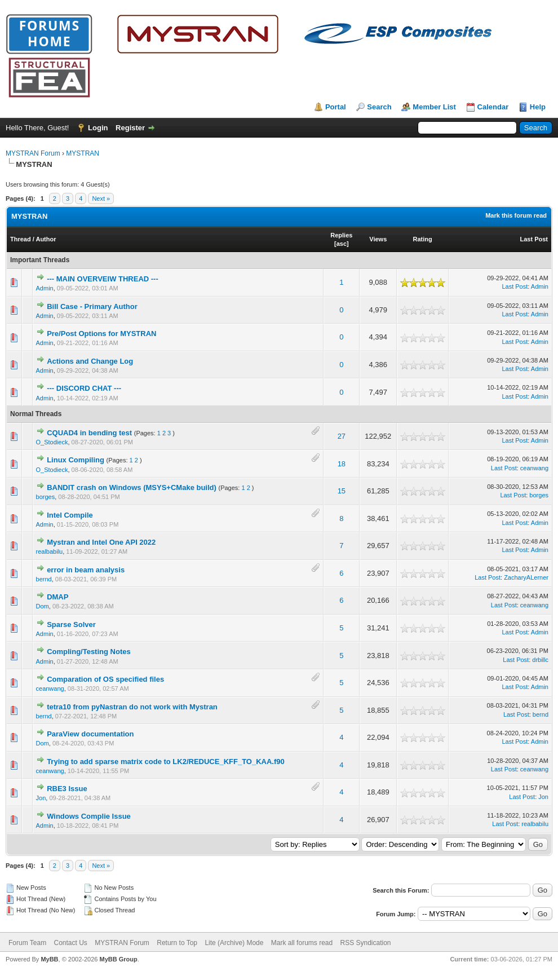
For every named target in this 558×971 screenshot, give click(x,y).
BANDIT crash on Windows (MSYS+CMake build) (131, 487)
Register (130, 127)
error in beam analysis (86, 570)
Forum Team (27, 943)
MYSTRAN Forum (33, 153)
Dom (42, 606)
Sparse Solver (71, 624)
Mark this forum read (516, 215)
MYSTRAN (82, 153)
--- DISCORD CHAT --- (84, 388)
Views (378, 239)
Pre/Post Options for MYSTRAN (101, 333)
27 (342, 436)
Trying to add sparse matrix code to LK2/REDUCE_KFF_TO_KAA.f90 (166, 761)
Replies (341, 235)
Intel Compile (70, 515)
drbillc (540, 659)
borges (45, 496)
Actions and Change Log (90, 361)
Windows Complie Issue (89, 816)
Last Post (534, 239)
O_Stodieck (52, 442)
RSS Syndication (365, 943)
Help (538, 107)
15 (342, 491)
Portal (335, 107)
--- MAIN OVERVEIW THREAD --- (102, 279)
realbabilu (49, 551)
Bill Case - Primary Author (92, 306)
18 (342, 464)
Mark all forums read (302, 943)
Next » (101, 198)
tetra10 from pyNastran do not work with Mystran (132, 707)
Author (46, 239)
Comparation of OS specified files (105, 679)
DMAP (57, 597)
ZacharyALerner (526, 577)
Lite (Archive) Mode (234, 943)
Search (379, 107)
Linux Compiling (75, 460)
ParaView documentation (90, 734)
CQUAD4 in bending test (89, 433)
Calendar (493, 107)
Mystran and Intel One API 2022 (101, 542)
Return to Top (177, 943)
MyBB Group (118, 959)
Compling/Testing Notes (89, 651)
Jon (41, 798)
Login (98, 127)
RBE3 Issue (67, 788)
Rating (422, 239)
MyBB (49, 959)
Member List (434, 107)
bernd (44, 579)
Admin (45, 288)
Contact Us (70, 943)
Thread (20, 239)
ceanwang (534, 468)
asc (341, 243)
